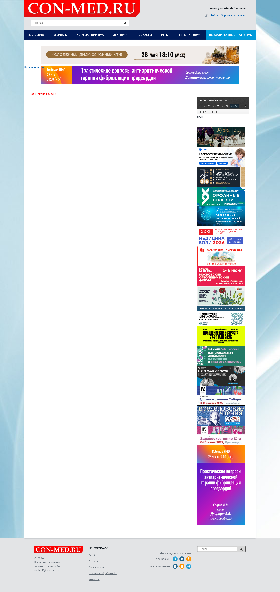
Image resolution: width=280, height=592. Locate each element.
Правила (94, 561)
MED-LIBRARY (35, 35)
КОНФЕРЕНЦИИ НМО (90, 35)
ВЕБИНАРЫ (60, 35)
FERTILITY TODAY (188, 35)
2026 (225, 106)
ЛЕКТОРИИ (120, 35)
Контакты (94, 579)
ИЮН (199, 116)
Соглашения (96, 567)
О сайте (93, 555)
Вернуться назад (34, 67)
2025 (216, 106)
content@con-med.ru (46, 570)
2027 (234, 106)
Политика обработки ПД (103, 573)
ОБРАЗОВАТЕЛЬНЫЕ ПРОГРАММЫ (231, 35)
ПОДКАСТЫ (144, 35)
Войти (215, 15)
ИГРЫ (165, 35)
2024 (207, 106)
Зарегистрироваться (233, 15)
